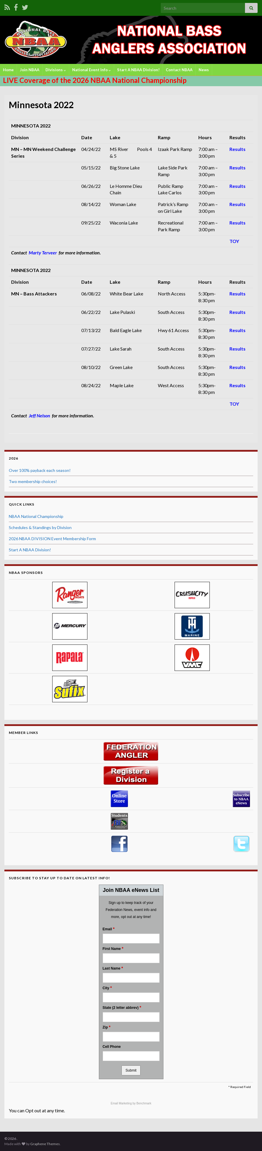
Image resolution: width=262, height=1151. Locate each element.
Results (237, 149)
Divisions (55, 69)
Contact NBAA (179, 69)
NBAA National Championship (36, 516)
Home (8, 69)
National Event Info (91, 69)
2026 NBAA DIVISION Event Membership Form (52, 538)
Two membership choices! (33, 481)
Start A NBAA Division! (138, 69)
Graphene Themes (45, 1144)
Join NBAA (29, 69)
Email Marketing (121, 1103)
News (204, 69)
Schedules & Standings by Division (40, 527)
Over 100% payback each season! (40, 470)
